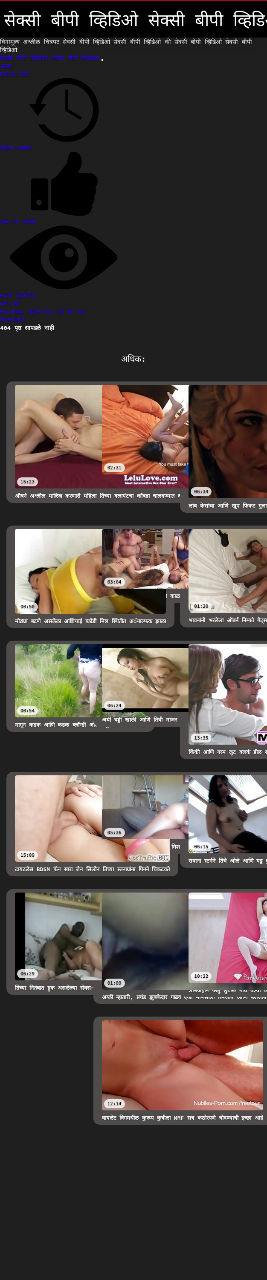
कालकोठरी (12, 320)
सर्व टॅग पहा (71, 311)
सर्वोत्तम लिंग (14, 74)
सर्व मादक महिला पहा (28, 311)
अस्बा (6, 66)
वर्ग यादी (10, 303)
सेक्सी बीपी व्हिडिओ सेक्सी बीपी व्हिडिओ (51, 58)
